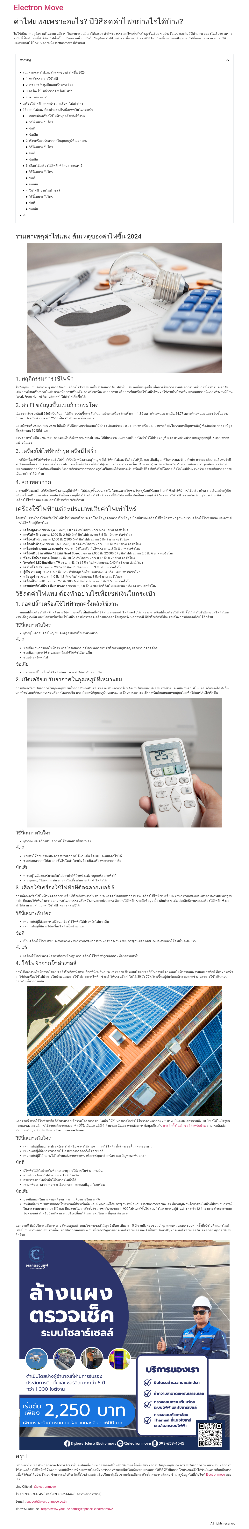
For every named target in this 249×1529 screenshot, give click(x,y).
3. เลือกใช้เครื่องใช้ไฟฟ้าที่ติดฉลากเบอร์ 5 (54, 165)
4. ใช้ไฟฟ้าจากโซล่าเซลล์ (43, 190)
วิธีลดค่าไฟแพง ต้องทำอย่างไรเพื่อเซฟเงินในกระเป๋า (58, 110)
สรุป (25, 215)
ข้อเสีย (33, 134)
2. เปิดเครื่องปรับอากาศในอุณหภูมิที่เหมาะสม (56, 141)
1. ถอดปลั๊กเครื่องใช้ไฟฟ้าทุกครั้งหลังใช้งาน (55, 116)
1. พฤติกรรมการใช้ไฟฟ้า (43, 79)
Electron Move (38, 7)
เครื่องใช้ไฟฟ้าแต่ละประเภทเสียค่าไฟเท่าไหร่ (53, 103)
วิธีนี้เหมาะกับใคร (41, 122)
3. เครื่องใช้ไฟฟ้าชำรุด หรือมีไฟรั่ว (49, 91)
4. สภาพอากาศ (36, 97)
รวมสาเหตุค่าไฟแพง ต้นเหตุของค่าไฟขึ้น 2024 (54, 72)
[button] (227, 60)
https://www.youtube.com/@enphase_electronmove (77, 1509)
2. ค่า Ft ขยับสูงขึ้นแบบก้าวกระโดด (49, 85)
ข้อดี (32, 128)
